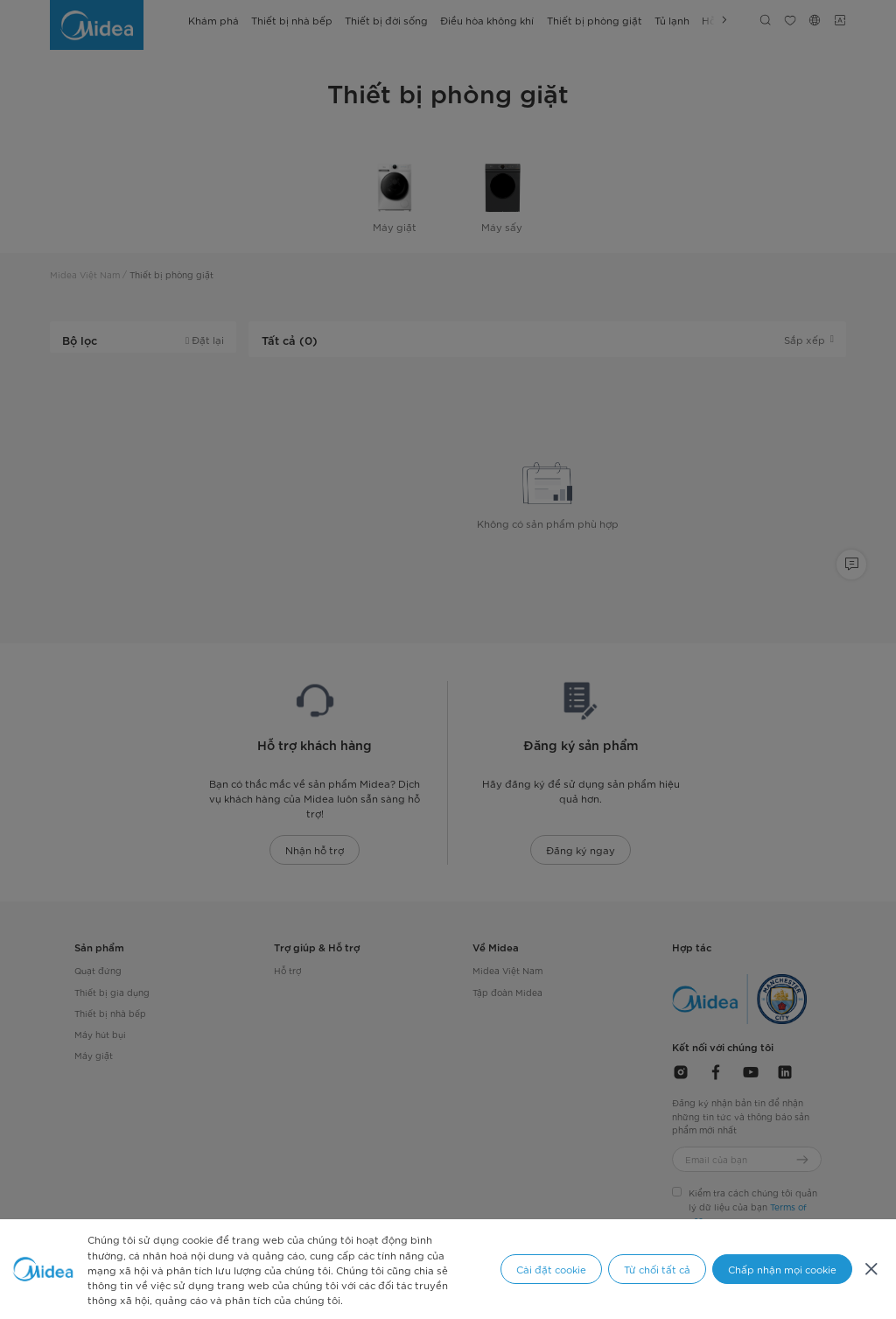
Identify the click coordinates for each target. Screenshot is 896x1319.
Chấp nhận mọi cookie (782, 1268)
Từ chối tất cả (657, 1268)
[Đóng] (870, 1269)
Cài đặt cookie (551, 1268)
